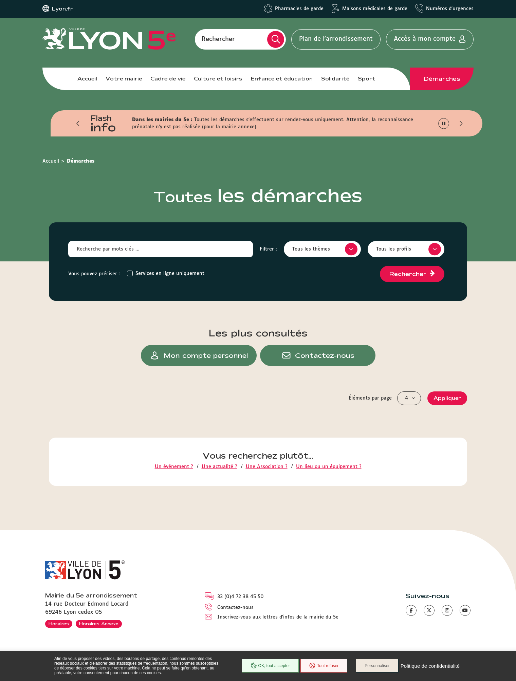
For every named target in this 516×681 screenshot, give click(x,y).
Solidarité (335, 78)
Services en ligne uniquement (169, 273)
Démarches (442, 79)
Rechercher (218, 39)
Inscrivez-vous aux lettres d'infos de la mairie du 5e (277, 617)
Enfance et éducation (282, 78)
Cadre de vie (167, 78)
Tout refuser (323, 665)
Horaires (59, 623)
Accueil (87, 78)
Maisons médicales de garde (374, 8)
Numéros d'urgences (450, 8)
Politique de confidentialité (430, 666)
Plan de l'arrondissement (336, 39)
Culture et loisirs (218, 78)
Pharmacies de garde (299, 8)
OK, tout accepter (270, 665)
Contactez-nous (235, 607)
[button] (78, 123)
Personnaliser (377, 665)
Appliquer (447, 398)
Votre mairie (124, 78)
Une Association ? (267, 466)
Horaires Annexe (98, 623)
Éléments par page (370, 398)
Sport (366, 78)
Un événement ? (174, 466)
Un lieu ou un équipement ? (329, 466)
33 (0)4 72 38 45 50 (240, 596)
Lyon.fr (62, 9)
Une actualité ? (219, 466)
